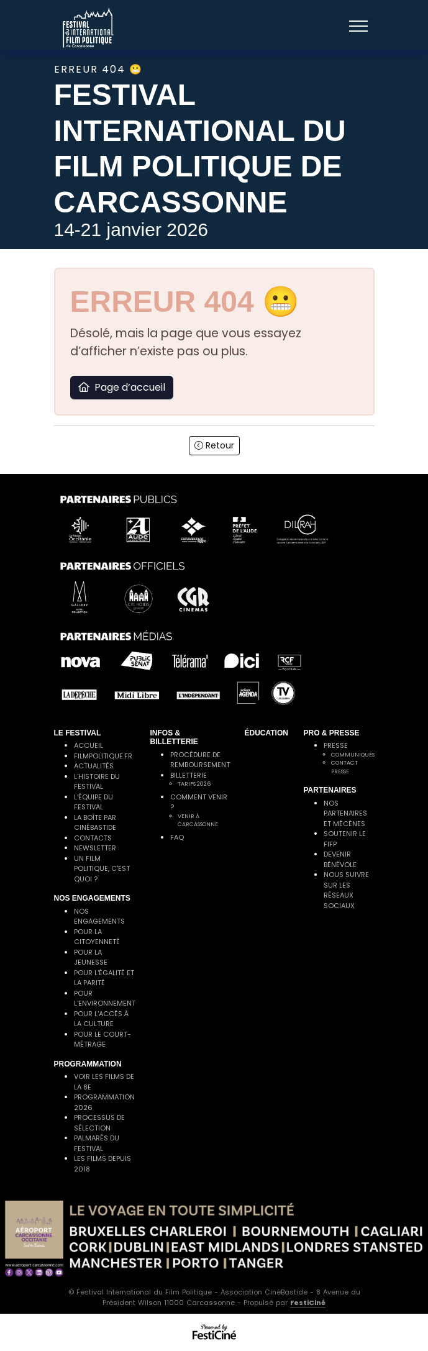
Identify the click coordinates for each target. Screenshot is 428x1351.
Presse (336, 745)
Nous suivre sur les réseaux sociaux (346, 890)
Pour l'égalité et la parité (104, 978)
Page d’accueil (121, 387)
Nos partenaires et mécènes (345, 813)
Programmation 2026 (104, 1102)
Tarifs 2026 (194, 784)
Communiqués (353, 754)
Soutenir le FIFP (345, 839)
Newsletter (95, 848)
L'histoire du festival (97, 781)
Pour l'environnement (104, 998)
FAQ (177, 837)
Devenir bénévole (340, 859)
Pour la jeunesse (90, 957)
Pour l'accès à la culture (101, 1019)
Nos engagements (99, 916)
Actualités (94, 766)
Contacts (93, 838)
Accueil (88, 745)
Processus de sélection (99, 1122)
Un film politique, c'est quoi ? (102, 868)
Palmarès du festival (96, 1143)
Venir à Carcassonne (198, 820)
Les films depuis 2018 (102, 1163)
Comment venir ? (198, 802)
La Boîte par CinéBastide (95, 822)
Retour (214, 445)
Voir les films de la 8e (104, 1081)
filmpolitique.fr (103, 756)
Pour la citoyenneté (97, 937)
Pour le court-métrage (102, 1039)
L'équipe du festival (93, 802)
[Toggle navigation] (361, 28)
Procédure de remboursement (200, 760)
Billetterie (188, 775)
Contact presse (344, 767)
